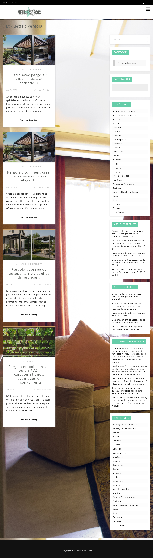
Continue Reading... (27, 122)
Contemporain (120, 139)
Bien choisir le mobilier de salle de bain (128, 372)
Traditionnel (118, 212)
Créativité (118, 143)
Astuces (116, 119)
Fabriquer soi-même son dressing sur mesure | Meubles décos (129, 398)
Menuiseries (81, 167)
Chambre (117, 127)
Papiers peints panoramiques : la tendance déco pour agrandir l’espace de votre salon (129, 243)
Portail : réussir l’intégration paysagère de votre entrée (127, 270)
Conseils (117, 135)
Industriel (117, 160)
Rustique (117, 188)
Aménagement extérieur (28, 68)
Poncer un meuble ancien (125, 393)
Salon (115, 196)
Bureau (116, 123)
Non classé (118, 180)
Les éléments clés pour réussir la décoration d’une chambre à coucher (129, 359)
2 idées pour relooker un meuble (129, 382)
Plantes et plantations (124, 184)
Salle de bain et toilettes (125, 192)
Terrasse (117, 208)
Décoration (118, 151)
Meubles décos (128, 63)
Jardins (116, 164)
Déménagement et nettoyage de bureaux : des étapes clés (128, 261)
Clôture (116, 131)
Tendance (117, 204)
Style (115, 200)
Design (116, 155)
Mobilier (117, 172)
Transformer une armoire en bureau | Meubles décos (127, 389)
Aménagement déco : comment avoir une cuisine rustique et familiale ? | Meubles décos (128, 351)
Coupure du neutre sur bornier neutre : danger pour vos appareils (128, 234)
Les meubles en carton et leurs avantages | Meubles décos (128, 379)
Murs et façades (121, 176)
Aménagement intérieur (124, 115)
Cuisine (116, 147)
